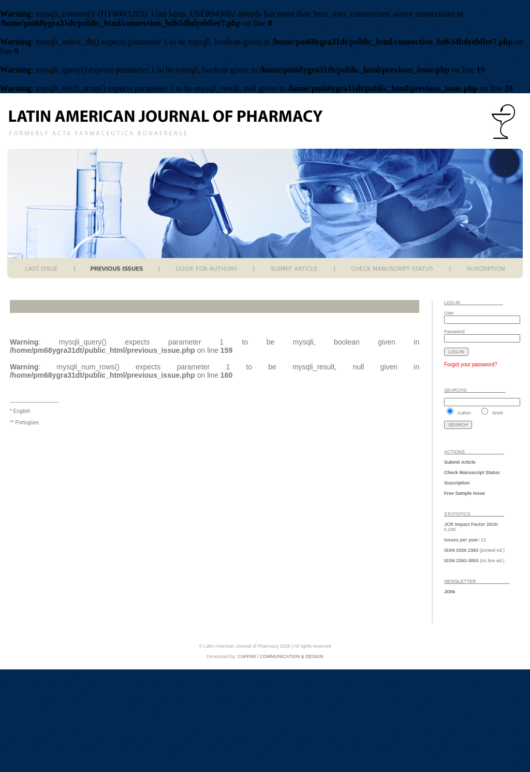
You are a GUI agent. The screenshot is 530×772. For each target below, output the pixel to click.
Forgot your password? (470, 364)
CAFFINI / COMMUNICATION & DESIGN (280, 656)
